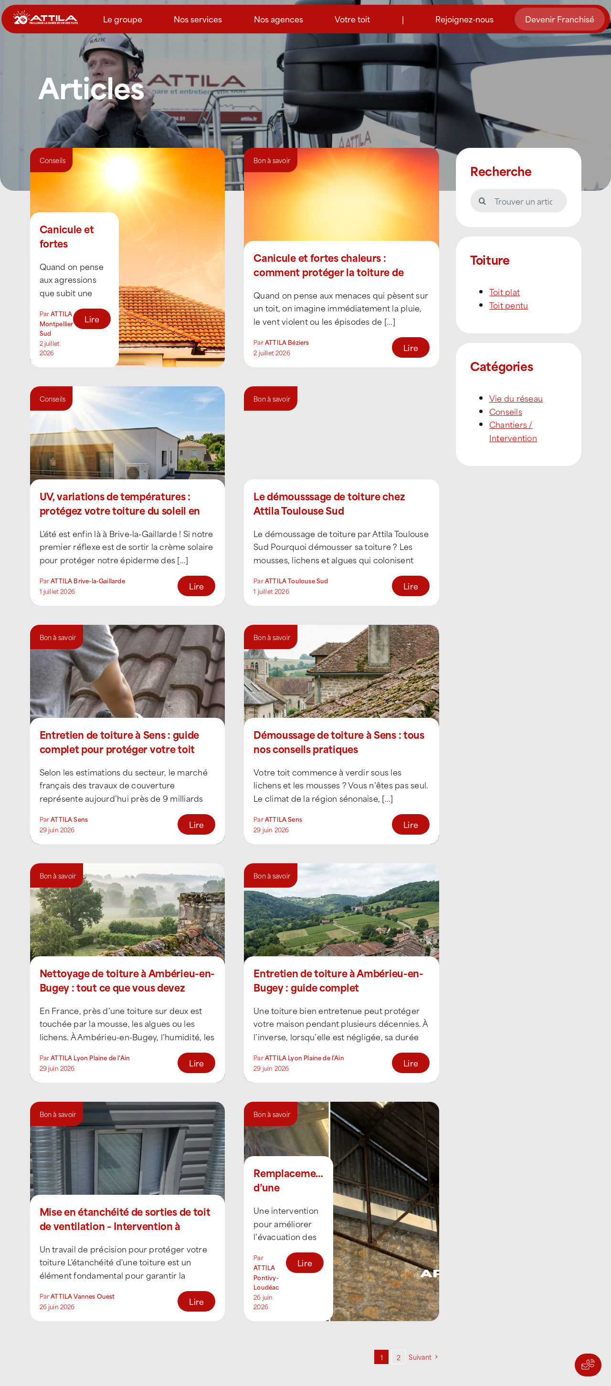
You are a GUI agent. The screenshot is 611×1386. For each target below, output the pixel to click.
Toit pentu (508, 305)
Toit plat (504, 291)
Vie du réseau (516, 398)
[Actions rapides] (588, 1365)
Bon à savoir (271, 160)
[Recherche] (482, 201)
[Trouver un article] (518, 201)
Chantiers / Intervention (513, 431)
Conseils (53, 160)
